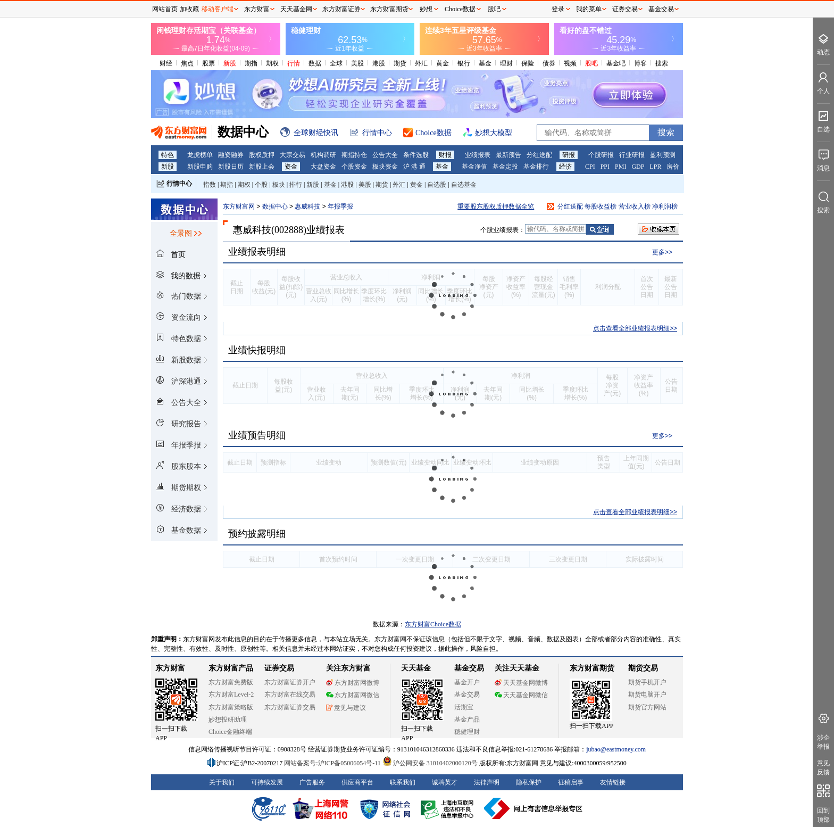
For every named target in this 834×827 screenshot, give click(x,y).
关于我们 (222, 782)
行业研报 (632, 155)
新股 (229, 63)
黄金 (442, 63)
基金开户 (467, 682)
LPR (655, 166)
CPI (590, 166)
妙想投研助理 (227, 719)
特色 (167, 155)
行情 (293, 63)
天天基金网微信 (521, 695)
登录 (558, 9)
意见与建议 (346, 708)
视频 (570, 63)
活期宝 (463, 707)
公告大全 (385, 155)
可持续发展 (267, 782)
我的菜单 (589, 9)
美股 (357, 63)
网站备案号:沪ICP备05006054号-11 (333, 763)
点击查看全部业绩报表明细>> (635, 328)
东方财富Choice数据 (433, 624)
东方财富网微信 (352, 695)
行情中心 (179, 183)
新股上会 (261, 166)
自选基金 (464, 184)
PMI (620, 166)
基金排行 (536, 166)
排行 (295, 184)
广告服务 (312, 782)
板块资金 (385, 166)
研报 (568, 155)
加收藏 (189, 9)
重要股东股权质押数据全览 (495, 206)
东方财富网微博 (352, 683)
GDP (637, 166)
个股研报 (601, 155)
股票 (208, 63)
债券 (549, 63)
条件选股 (416, 155)
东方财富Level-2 (231, 694)
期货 (400, 63)
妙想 (426, 9)
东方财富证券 (341, 9)
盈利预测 (662, 155)
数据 (314, 63)
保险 (527, 63)
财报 (445, 155)
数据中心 (275, 206)
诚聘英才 (444, 782)
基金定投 (505, 166)
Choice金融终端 (230, 731)
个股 (261, 184)
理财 (506, 63)
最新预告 (508, 155)
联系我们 (402, 782)
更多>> (662, 252)
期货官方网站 (647, 707)
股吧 (591, 63)
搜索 (661, 63)
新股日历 (231, 166)
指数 (209, 184)
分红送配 (539, 155)
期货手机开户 (647, 682)
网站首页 (165, 9)
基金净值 (474, 166)
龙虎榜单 (200, 155)
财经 (166, 63)
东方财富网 (239, 206)
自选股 (436, 184)
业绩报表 (477, 155)
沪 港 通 (414, 166)
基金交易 (467, 694)
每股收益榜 (600, 206)
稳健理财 (467, 731)
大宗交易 (292, 155)
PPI (605, 166)
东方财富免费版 (230, 682)
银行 (463, 63)
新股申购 (200, 166)
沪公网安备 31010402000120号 (430, 763)
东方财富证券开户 (289, 682)
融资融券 (231, 155)
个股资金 (354, 166)
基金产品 (467, 719)
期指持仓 (354, 155)
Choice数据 (460, 9)
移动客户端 (217, 9)
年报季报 (340, 206)
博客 (640, 63)
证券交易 (625, 9)
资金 (291, 166)
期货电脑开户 (647, 694)
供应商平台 (357, 782)
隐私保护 (528, 782)
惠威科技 (308, 206)
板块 (278, 184)
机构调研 (323, 155)
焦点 (187, 63)
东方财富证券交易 (289, 707)
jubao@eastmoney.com (616, 749)
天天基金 (416, 668)
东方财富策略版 (230, 707)
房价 (672, 166)
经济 (565, 166)
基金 (485, 63)
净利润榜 (665, 206)
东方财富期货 (592, 668)
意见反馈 (823, 767)
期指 (251, 63)
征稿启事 (570, 782)
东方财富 (170, 668)
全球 (336, 63)
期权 (272, 63)
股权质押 (261, 155)
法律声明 (486, 782)
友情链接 (613, 782)
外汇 (421, 63)
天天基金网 (296, 9)
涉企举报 (823, 742)
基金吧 (616, 63)
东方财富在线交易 (289, 694)
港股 (378, 63)
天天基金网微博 (521, 683)
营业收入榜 (634, 206)
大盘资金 (323, 166)
